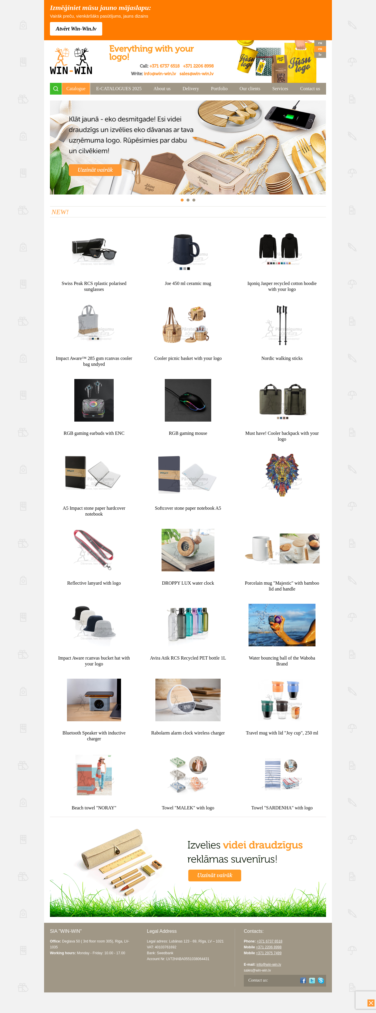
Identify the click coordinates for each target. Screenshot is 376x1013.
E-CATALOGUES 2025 (119, 88)
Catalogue (75, 88)
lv (320, 54)
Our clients (250, 88)
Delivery (190, 88)
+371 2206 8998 (198, 66)
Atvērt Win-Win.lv (76, 29)
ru (320, 43)
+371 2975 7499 (268, 953)
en (320, 48)
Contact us (310, 88)
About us (162, 88)
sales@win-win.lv (196, 73)
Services (280, 88)
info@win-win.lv (160, 73)
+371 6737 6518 (164, 66)
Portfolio (219, 88)
